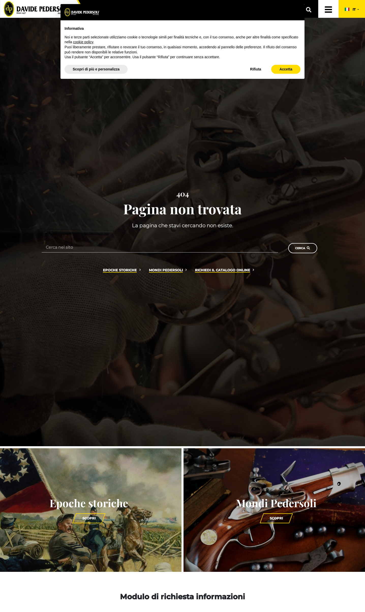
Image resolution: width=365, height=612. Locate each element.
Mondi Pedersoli (166, 270)
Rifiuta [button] (255, 69)
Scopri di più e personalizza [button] (96, 69)
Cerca (302, 248)
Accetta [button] (285, 69)
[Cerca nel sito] (160, 247)
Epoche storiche (120, 270)
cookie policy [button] (83, 42)
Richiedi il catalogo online (222, 270)
